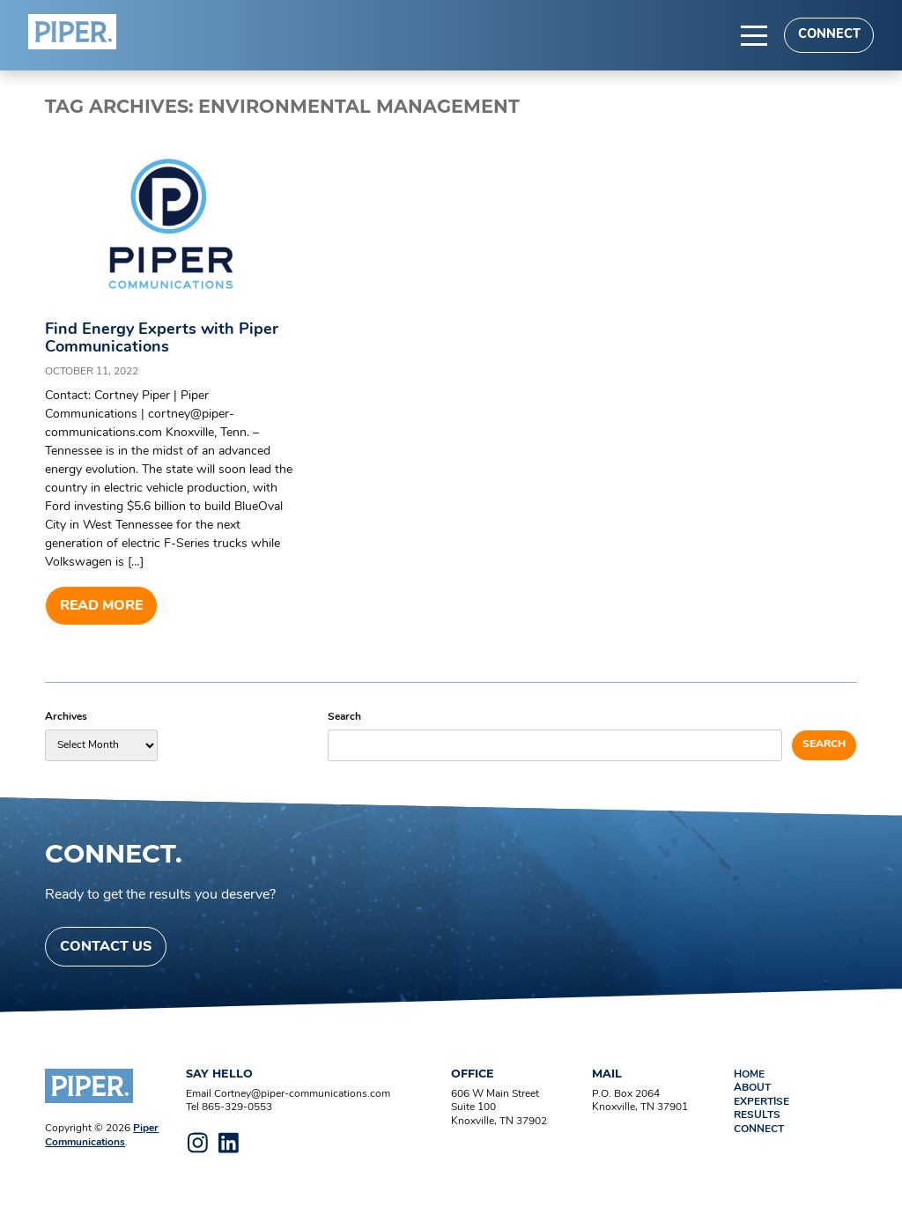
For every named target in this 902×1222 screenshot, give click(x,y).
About (752, 1088)
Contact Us (106, 947)
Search (344, 717)
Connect (829, 34)
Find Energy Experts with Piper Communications (161, 339)
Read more (101, 606)
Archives (66, 717)
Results (757, 1115)
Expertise (761, 1102)
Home (749, 1075)
